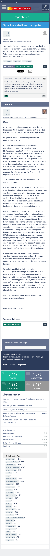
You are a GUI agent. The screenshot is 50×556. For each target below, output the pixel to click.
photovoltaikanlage (12, 461)
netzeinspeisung (11, 534)
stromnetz (9, 512)
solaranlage (17, 61)
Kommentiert (8, 78)
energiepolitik (10, 529)
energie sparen (10, 526)
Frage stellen (21, 17)
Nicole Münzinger (27, 78)
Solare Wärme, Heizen (12, 443)
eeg (7, 476)
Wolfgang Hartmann (24, 117)
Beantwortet (6, 117)
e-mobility (9, 498)
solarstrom (9, 489)
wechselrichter (10, 495)
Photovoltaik (20, 41)
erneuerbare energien (12, 467)
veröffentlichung (11, 478)
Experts (17, 2)
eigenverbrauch (11, 470)
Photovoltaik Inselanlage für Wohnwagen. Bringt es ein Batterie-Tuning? (25, 414)
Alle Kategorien (9, 430)
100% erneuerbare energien (14, 517)
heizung (8, 506)
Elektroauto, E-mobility (12, 437)
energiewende (10, 464)
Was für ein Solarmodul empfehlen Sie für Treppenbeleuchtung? (19, 421)
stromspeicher (27, 61)
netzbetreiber (10, 509)
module (8, 523)
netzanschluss (10, 537)
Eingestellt (6, 41)
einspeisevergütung (12, 481)
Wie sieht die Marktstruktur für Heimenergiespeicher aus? (24, 400)
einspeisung (10, 515)
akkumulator (7, 61)
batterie (8, 503)
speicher (8, 473)
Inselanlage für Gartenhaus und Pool (17, 406)
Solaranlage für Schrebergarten (15, 409)
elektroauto (9, 492)
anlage (8, 531)
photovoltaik (10, 459)
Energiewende (8, 433)
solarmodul (9, 520)
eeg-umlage (9, 540)
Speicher (6, 446)
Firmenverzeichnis (7, 2)
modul (8, 501)
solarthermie (10, 487)
